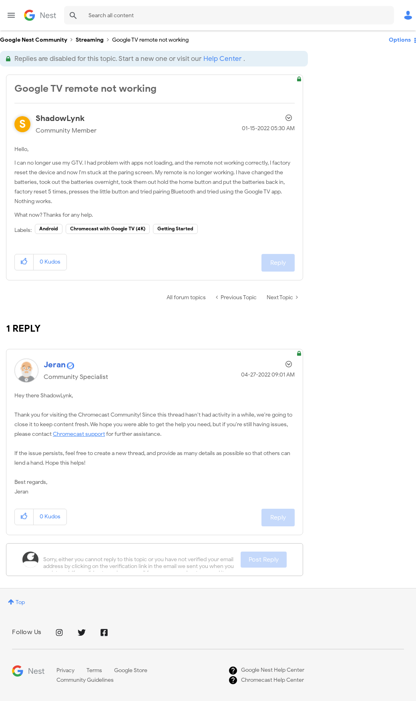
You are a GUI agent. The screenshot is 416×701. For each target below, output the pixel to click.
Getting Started (175, 229)
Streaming (90, 39)
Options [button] (400, 39)
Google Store (130, 670)
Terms (94, 670)
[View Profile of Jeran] (55, 365)
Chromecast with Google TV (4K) (107, 229)
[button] (24, 262)
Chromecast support (79, 434)
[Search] (229, 15)
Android (48, 229)
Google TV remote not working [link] (150, 39)
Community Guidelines (85, 680)
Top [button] (20, 602)
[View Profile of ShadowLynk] (60, 118)
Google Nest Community (40, 15)
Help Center (222, 58)
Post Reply (264, 560)
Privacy (65, 670)
